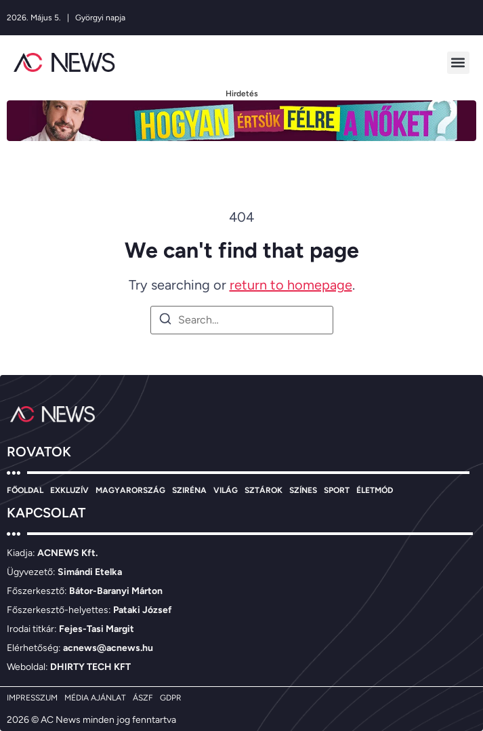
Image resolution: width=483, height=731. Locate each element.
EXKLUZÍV (69, 490)
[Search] (165, 321)
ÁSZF (143, 698)
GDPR (171, 698)
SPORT (337, 490)
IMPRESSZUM (32, 698)
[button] (458, 63)
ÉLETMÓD (374, 490)
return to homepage (291, 285)
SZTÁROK (263, 490)
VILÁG (225, 490)
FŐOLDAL (25, 490)
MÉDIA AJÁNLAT (95, 698)
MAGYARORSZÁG (130, 490)
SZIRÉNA (189, 490)
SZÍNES (303, 490)
